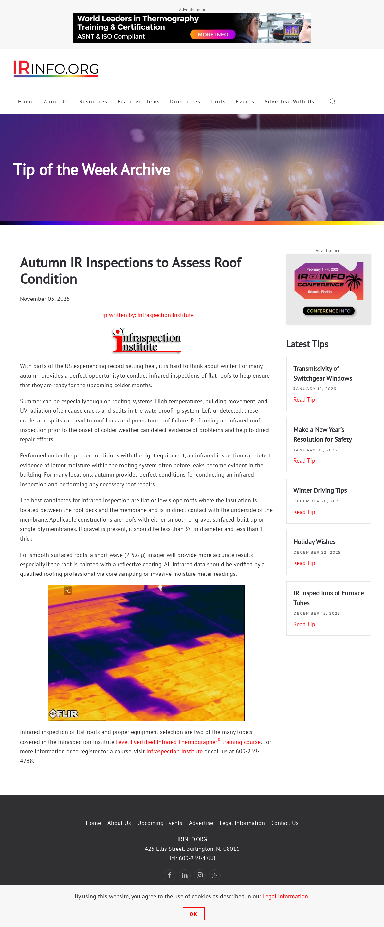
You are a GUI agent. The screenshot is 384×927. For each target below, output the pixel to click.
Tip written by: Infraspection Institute (146, 314)
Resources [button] (93, 101)
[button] (332, 101)
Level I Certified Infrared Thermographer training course (188, 742)
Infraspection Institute (174, 751)
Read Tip (304, 399)
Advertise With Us (290, 101)
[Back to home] (56, 69)
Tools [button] (218, 101)
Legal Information (242, 823)
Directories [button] (185, 101)
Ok (194, 914)
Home (26, 101)
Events (245, 101)
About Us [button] (56, 101)
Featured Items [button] (139, 101)
